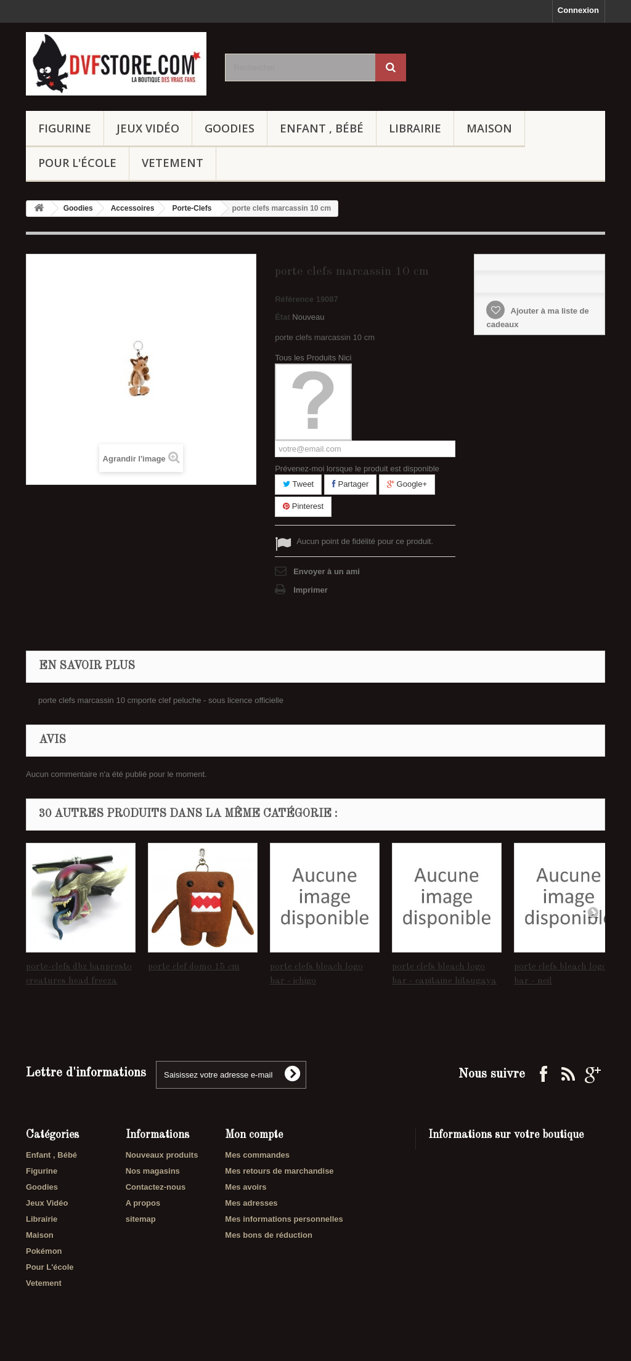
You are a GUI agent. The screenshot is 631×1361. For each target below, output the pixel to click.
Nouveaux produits (162, 1155)
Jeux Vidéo (147, 128)
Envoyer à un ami (326, 571)
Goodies (229, 128)
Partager (350, 484)
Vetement (172, 162)
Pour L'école (77, 162)
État (282, 317)
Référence (294, 299)
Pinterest (303, 506)
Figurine (64, 128)
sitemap (141, 1219)
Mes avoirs (245, 1187)
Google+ (407, 484)
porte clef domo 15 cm (194, 967)
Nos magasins (153, 1171)
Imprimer (310, 590)
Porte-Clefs (191, 208)
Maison (489, 128)
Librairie (415, 128)
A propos (143, 1203)
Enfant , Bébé (322, 128)
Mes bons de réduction (268, 1235)
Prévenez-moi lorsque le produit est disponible (357, 468)
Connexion (578, 10)
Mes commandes (257, 1155)
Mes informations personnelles (284, 1219)
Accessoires (133, 208)
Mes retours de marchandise (279, 1171)
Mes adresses (251, 1203)
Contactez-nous (156, 1187)
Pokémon (44, 1251)
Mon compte (254, 1134)
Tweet (298, 484)
